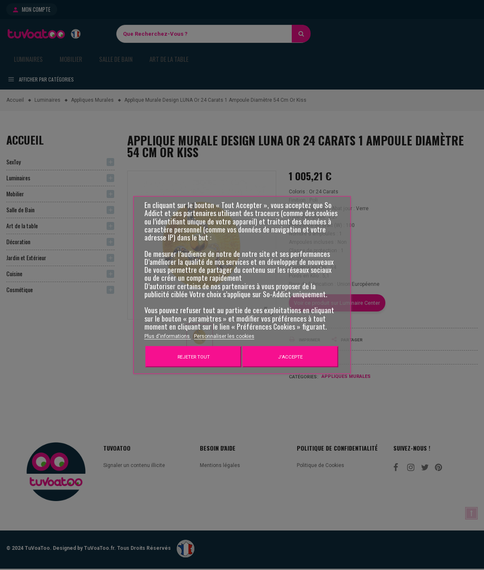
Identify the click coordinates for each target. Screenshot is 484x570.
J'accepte (290, 357)
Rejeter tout (194, 357)
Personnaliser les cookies (224, 336)
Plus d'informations (167, 336)
